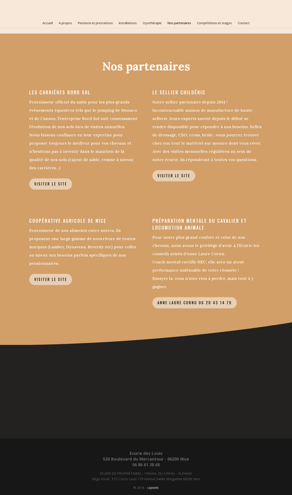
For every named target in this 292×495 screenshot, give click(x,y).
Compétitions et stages (214, 23)
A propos (65, 23)
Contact (244, 23)
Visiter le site (50, 184)
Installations (128, 23)
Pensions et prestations (95, 23)
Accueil (47, 23)
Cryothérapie (152, 23)
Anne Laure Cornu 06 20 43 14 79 (194, 302)
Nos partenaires (179, 23)
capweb (153, 487)
